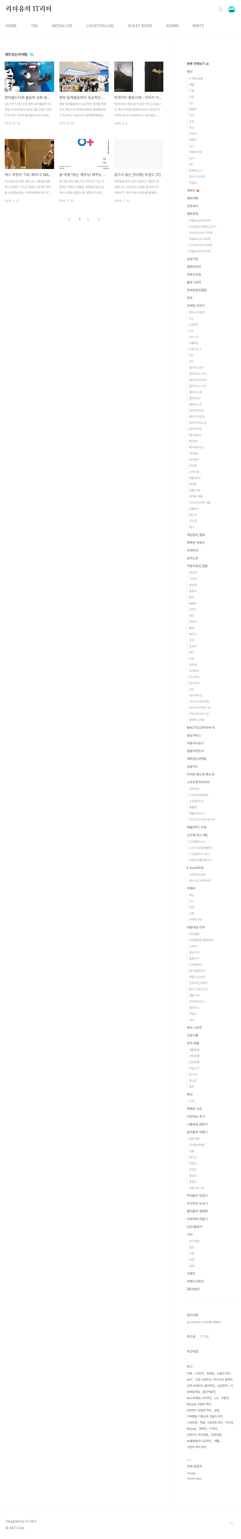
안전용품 (194, 934)
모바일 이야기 (196, 306)
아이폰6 (194, 453)
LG (191, 103)
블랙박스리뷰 (197, 720)
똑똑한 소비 (194, 1109)
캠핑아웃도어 (195, 751)
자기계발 (194, 1241)
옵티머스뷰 (195, 392)
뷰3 (191, 355)
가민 (191, 115)
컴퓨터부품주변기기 (200, 860)
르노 (191, 127)
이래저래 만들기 (197, 1219)
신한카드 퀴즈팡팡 (197, 1435)
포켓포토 (194, 789)
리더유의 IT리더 (29, 9)
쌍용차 (193, 591)
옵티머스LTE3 (197, 373)
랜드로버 (194, 683)
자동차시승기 (195, 743)
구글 (191, 91)
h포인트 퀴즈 (215, 1422)
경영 (191, 1259)
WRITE (198, 26)
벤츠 (191, 597)
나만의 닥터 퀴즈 (196, 1447)
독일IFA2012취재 (199, 251)
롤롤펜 (193, 807)
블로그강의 (194, 282)
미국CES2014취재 (200, 245)
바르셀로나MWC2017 (203, 226)
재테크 (193, 190)
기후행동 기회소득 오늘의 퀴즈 (205, 1416)
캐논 (191, 895)
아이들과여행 (197, 1145)
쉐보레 (193, 585)
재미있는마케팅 (197, 759)
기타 (191, 1020)
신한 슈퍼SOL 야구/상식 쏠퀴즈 (214, 1379)
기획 (191, 1253)
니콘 (191, 913)
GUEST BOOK (140, 26)
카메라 (191, 888)
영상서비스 (194, 735)
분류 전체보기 (198, 64)
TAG (34, 26)
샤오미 (193, 133)
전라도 (193, 1169)
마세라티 (194, 671)
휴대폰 (193, 484)
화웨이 (193, 140)
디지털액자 (195, 964)
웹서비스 (194, 1007)
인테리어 (192, 550)
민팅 (190, 298)
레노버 (193, 515)
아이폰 (193, 466)
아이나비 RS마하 (199, 701)
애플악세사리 (197, 813)
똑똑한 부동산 (196, 542)
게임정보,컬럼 (196, 535)
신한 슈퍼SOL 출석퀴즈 (201, 1385)
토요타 (193, 646)
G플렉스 (194, 343)
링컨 (191, 615)
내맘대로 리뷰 (196, 927)
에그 (191, 527)
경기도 (193, 1157)
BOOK (193, 1074)
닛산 (191, 689)
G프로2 (193, 324)
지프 (191, 658)
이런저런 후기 (196, 1116)
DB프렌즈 (193, 1289)
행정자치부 (194, 267)
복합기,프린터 (197, 977)
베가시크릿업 (197, 416)
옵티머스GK (196, 367)
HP (191, 164)
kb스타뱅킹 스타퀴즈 (199, 1398)
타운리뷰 (216, 1435)
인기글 (204, 1336)
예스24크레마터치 (200, 880)
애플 (191, 84)
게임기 (193, 1014)
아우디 (193, 609)
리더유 (229, 1422)
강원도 (193, 1163)
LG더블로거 (194, 1227)
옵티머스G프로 (198, 380)
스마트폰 (194, 472)
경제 (191, 1266)
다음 (98, 219)
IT (231, 1385)
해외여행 (192, 198)
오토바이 (192, 206)
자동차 (225, 1398)
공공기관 (192, 259)
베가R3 (193, 441)
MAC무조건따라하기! (201, 727)
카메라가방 (195, 919)
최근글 (191, 1336)
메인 (190, 72)
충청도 (193, 1182)
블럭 (191, 1086)
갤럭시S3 (195, 398)
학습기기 (194, 1068)
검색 (220, 9)
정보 (191, 1247)
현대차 (193, 572)
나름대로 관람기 (197, 1124)
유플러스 (194, 508)
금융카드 (192, 766)
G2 (191, 361)
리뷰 (189, 1373)
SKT (190, 1379)
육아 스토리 (194, 1027)
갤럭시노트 (195, 404)
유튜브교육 (194, 274)
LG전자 (199, 1373)
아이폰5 (194, 459)
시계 (191, 1101)
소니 (191, 146)
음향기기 (194, 958)
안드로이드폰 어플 (199, 502)
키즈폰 (193, 521)
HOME (11, 26)
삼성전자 (222, 1385)
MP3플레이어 (197, 971)
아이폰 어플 (196, 496)
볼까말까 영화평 (197, 1211)
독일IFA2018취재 (199, 220)
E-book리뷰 (195, 868)
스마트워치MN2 (199, 795)
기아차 (193, 579)
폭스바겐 (194, 677)
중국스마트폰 (197, 312)
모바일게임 (193, 1392)
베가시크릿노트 (198, 423)
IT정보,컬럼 (196, 78)
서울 (191, 1151)
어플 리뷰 (194, 490)
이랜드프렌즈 (195, 1281)
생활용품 (194, 1050)
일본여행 (194, 1139)
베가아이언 (195, 429)
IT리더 (213, 1428)
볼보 (191, 628)
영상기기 (194, 952)
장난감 (193, 1080)
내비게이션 (195, 695)
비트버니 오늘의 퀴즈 (199, 1410)
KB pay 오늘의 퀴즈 (199, 1404)
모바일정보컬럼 (197, 290)
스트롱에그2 (196, 801)
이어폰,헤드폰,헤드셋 (200, 774)
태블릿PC (195, 478)
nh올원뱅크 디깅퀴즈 (199, 1441)
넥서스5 (194, 337)
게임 (202, 1422)
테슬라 (193, 109)
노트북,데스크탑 (197, 835)
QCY (192, 158)
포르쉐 (193, 664)
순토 (191, 121)
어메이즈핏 (195, 152)
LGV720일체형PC (200, 848)
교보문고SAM (197, 874)
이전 (69, 219)
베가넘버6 (195, 435)
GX (191, 331)
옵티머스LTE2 (197, 386)
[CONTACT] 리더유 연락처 (204, 1322)
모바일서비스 (197, 1001)
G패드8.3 (195, 349)
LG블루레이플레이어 (201, 940)
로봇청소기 (195, 170)
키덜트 (193, 183)
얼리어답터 (208, 1392)
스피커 (193, 946)
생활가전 (194, 995)
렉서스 (193, 634)
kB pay (191, 1428)
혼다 (191, 652)
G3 (191, 318)
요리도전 (192, 558)
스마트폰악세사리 (198, 782)
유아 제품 (193, 1043)
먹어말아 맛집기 (197, 1195)
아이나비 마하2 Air (200, 707)
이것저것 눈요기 (197, 1203)
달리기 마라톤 (197, 176)
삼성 (191, 97)
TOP (231, 1523)
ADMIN (172, 26)
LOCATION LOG (100, 26)
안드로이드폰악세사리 (202, 819)
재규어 (193, 622)
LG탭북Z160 (197, 841)
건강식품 (192, 1035)
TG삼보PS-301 (199, 854)
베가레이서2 (196, 447)
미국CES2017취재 (200, 233)
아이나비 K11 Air (199, 714)
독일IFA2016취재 (199, 239)
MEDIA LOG (62, 26)
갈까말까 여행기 (197, 1132)
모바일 (210, 1373)
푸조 (191, 640)
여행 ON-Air (197, 1188)
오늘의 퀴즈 (223, 1373)
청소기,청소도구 (198, 989)
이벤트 (191, 1273)
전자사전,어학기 (198, 983)
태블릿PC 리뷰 (196, 827)
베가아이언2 (196, 410)
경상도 (193, 1175)
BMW (192, 603)
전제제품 (194, 1056)
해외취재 (192, 214)
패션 (190, 1094)
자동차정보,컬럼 (197, 566)
